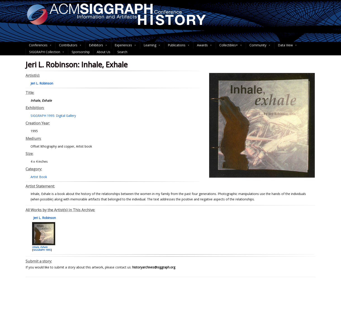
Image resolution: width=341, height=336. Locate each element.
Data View (287, 45)
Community (260, 45)
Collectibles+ (230, 45)
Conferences (40, 45)
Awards (204, 45)
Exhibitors (98, 45)
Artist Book (39, 177)
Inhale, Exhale (39, 247)
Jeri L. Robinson (44, 218)
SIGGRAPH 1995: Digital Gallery (53, 115)
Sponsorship (81, 52)
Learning (152, 45)
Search (122, 52)
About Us (103, 52)
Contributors (70, 45)
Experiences (126, 45)
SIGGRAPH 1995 (42, 249)
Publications (179, 45)
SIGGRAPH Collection (47, 52)
